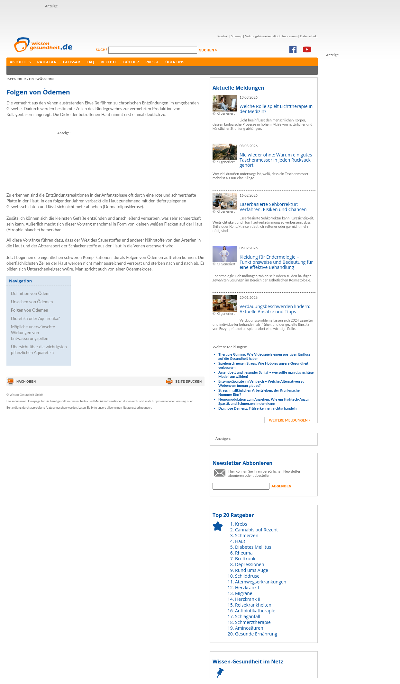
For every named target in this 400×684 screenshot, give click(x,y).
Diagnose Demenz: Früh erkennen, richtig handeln (257, 408)
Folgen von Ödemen (29, 310)
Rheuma (243, 553)
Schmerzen (247, 535)
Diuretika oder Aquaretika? (35, 318)
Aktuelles (20, 61)
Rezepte (109, 61)
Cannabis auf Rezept (256, 530)
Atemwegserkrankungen (260, 582)
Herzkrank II (247, 599)
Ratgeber (47, 61)
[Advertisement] (83, 18)
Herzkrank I (247, 587)
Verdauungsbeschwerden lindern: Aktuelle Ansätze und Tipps (275, 309)
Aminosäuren (249, 628)
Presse (152, 61)
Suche (102, 50)
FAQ (90, 61)
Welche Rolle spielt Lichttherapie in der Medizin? (276, 108)
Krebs (241, 524)
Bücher (131, 61)
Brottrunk (245, 558)
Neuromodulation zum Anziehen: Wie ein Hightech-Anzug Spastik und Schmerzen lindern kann (263, 401)
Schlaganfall (247, 616)
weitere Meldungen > (289, 420)
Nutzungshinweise (258, 36)
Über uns (174, 61)
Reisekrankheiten (253, 605)
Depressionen (249, 564)
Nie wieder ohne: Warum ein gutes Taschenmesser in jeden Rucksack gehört (276, 160)
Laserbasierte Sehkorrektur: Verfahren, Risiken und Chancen (273, 206)
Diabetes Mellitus (253, 547)
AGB (276, 36)
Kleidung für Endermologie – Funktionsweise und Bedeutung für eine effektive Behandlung (276, 262)
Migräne (243, 593)
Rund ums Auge (251, 570)
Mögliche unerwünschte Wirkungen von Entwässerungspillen (33, 332)
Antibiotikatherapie (255, 611)
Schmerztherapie (253, 622)
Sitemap (236, 36)
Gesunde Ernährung (256, 634)
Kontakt (223, 36)
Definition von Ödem (30, 293)
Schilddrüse (247, 576)
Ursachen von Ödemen (32, 301)
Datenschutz (309, 36)
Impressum (289, 36)
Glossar (71, 61)
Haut (240, 541)
